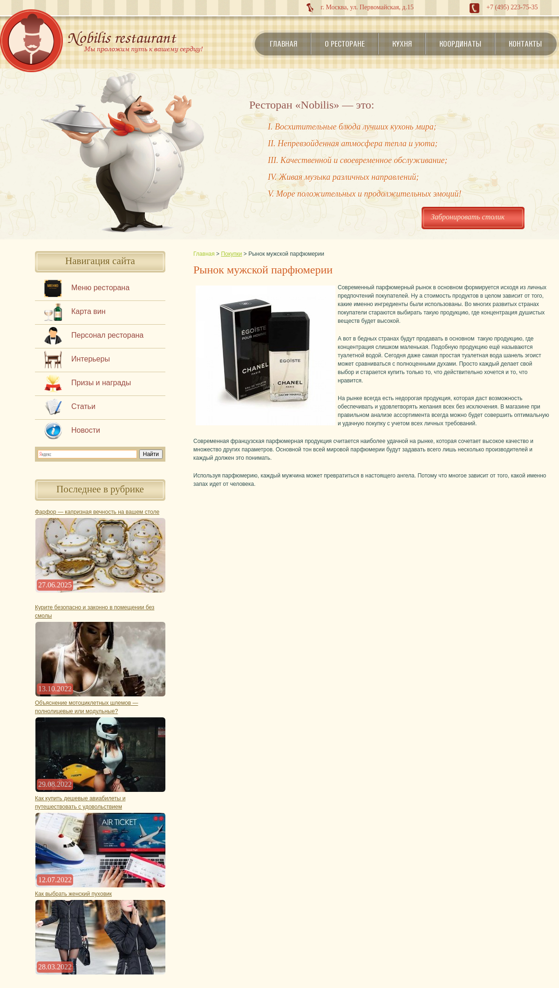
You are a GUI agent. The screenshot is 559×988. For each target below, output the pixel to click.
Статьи (83, 406)
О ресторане (345, 43)
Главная (283, 43)
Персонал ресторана (107, 335)
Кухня (402, 43)
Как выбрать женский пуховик (73, 894)
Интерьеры (90, 359)
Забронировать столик (467, 217)
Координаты (460, 43)
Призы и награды (101, 383)
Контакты (525, 43)
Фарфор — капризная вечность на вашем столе (97, 512)
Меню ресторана (100, 288)
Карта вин (88, 311)
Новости (85, 430)
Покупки (231, 254)
